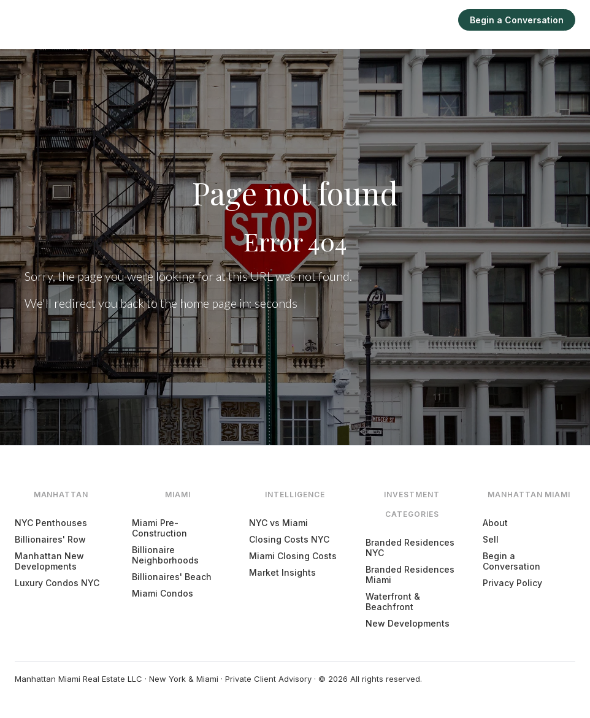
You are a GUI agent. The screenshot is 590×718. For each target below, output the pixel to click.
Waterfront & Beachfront (393, 601)
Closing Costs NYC (289, 539)
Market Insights (282, 572)
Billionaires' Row (50, 539)
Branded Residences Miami (410, 574)
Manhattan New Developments (49, 561)
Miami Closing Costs (293, 556)
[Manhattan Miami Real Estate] (68, 19)
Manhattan (224, 20)
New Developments (408, 623)
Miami (278, 20)
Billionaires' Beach (172, 576)
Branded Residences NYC (410, 547)
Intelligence (382, 20)
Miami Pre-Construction (159, 527)
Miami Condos (162, 593)
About (495, 522)
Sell (433, 20)
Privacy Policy (512, 583)
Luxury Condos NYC (57, 583)
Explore (324, 20)
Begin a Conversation (517, 20)
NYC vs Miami (278, 522)
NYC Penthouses (51, 522)
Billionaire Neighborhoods (165, 554)
